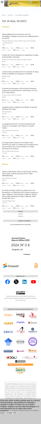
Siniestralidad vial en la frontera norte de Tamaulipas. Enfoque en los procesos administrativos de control (20, 36)
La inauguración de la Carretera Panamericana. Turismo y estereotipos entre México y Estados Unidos (18, 126)
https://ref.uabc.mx (31, 392)
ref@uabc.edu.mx (9, 394)
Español (20, 216)
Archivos (10, 15)
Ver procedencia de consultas (20, 224)
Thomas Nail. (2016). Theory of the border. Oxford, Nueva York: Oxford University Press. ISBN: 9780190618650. (19, 173)
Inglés (20, 214)
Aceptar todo (11, 413)
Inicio (3, 15)
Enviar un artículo (24, 221)
